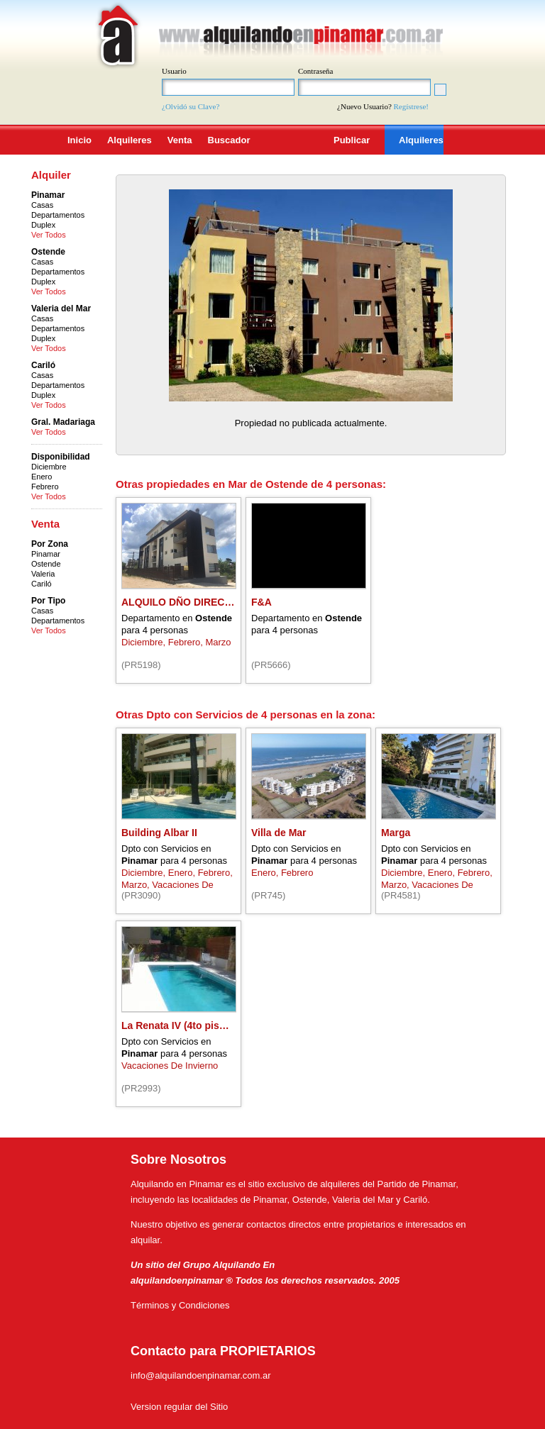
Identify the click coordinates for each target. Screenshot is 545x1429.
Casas (42, 205)
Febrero (45, 486)
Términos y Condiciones (180, 1305)
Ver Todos (48, 234)
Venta (179, 140)
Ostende (46, 564)
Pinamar (45, 554)
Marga (395, 832)
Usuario (174, 71)
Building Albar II (159, 832)
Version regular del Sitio (179, 1406)
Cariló (41, 583)
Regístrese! (411, 106)
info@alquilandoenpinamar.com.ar (200, 1375)
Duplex (43, 225)
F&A (261, 602)
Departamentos (57, 215)
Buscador (229, 140)
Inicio (79, 140)
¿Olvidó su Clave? (190, 106)
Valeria (43, 573)
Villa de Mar (279, 832)
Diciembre (49, 466)
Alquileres (129, 140)
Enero (41, 476)
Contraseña (315, 71)
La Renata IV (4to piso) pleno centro (206, 1025)
